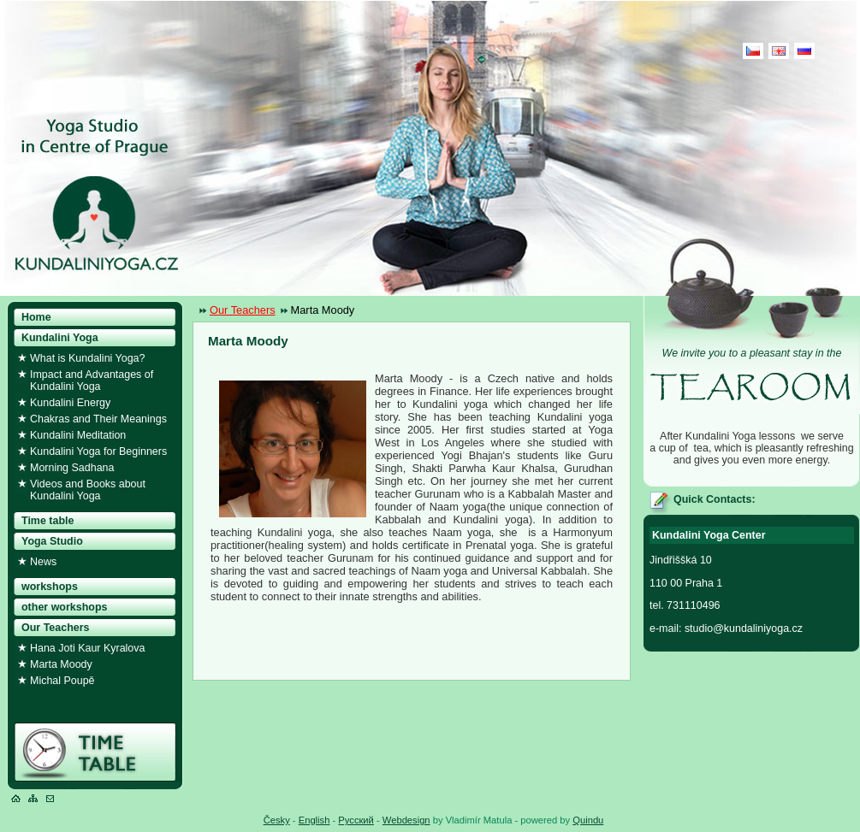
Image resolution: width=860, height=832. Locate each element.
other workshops (64, 607)
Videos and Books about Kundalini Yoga (87, 490)
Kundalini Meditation (78, 435)
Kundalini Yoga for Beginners (98, 451)
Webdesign (406, 820)
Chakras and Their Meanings (98, 419)
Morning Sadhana (72, 468)
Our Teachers (243, 310)
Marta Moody (61, 664)
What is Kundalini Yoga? (87, 358)
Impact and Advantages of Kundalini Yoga (91, 380)
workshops (49, 587)
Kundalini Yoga (59, 338)
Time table (47, 521)
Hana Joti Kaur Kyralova (87, 648)
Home (36, 317)
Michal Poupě (62, 681)
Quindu (587, 820)
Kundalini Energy (70, 403)
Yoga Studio (52, 541)
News (43, 562)
